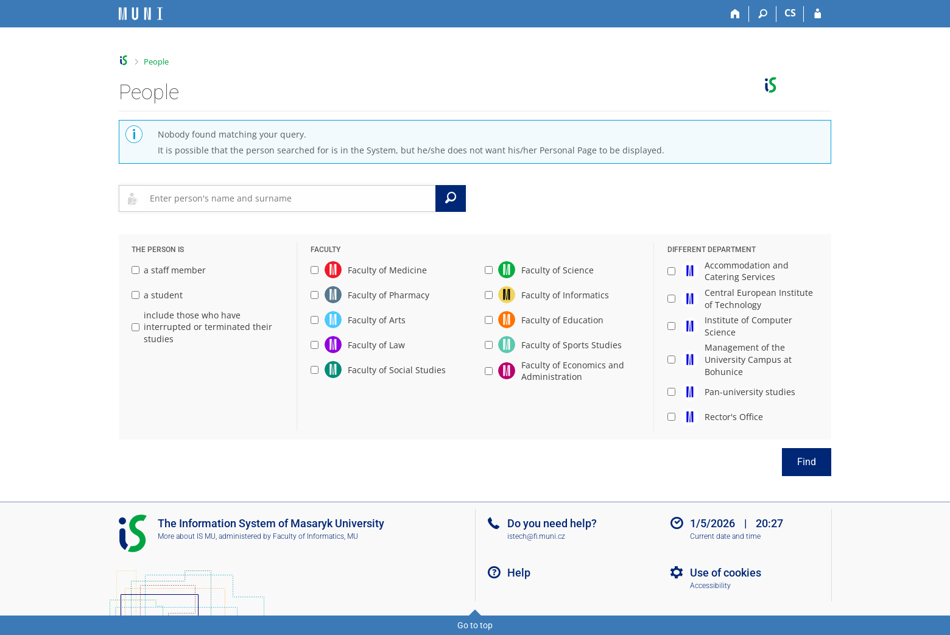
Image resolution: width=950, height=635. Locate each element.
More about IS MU (187, 536)
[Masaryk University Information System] (141, 13)
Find (806, 462)
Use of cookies (725, 572)
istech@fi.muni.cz (536, 536)
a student (157, 295)
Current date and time (725, 536)
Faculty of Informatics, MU (315, 536)
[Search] (762, 14)
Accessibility (710, 585)
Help (518, 572)
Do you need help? (552, 523)
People (156, 61)
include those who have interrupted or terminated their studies (202, 327)
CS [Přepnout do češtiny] (790, 12)
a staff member (169, 270)
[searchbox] (290, 198)
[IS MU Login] (817, 14)
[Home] (735, 14)
